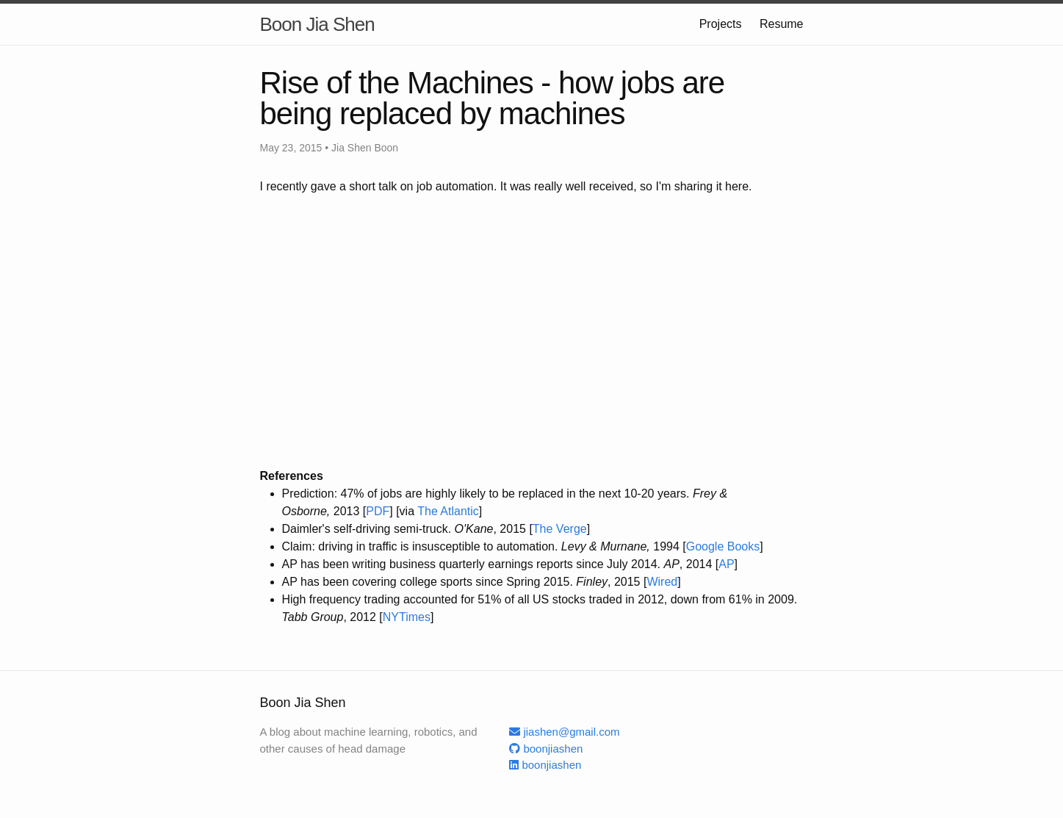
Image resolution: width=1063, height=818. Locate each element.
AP (726, 564)
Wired (661, 581)
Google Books (723, 546)
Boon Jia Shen (317, 24)
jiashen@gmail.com (564, 731)
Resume (782, 24)
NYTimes (406, 617)
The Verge (560, 529)
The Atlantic (448, 511)
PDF (377, 511)
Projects (720, 24)
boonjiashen (546, 748)
